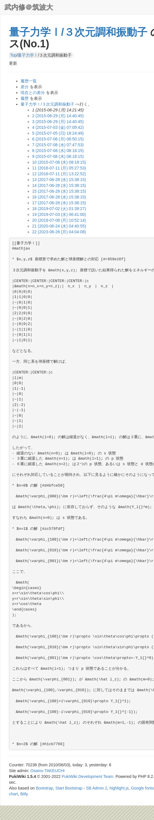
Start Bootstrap (68, 788)
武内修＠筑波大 (28, 7)
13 (59, 179)
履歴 (25, 98)
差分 (25, 86)
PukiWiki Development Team (87, 776)
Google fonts (142, 788)
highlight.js (119, 788)
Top (13, 55)
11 (59, 168)
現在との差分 (33, 92)
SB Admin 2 (96, 788)
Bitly (24, 794)
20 (59, 220)
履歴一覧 (29, 81)
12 (59, 173)
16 (59, 197)
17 (59, 203)
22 (59, 232)
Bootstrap (44, 788)
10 (59, 162)
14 (59, 185)
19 (59, 214)
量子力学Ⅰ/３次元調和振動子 (78, 32)
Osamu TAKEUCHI (47, 770)
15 (59, 191)
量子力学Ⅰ (28, 55)
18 (59, 208)
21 (59, 226)
